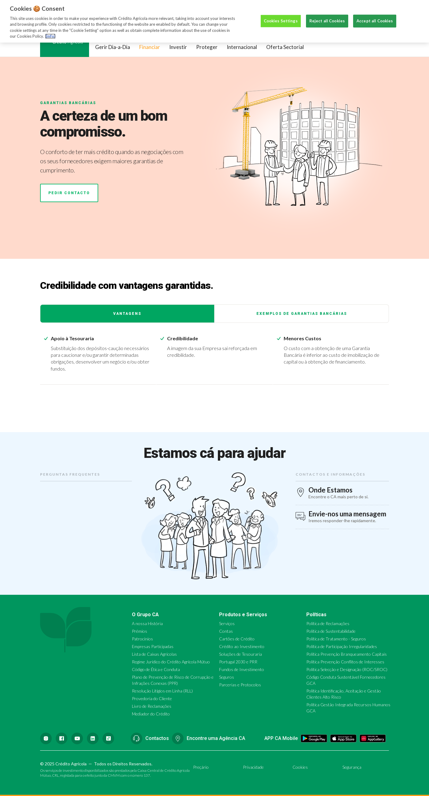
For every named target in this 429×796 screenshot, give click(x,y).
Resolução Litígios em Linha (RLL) (162, 690)
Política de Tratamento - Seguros (336, 638)
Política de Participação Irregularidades (341, 646)
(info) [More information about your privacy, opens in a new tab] (50, 29)
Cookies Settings (281, 14)
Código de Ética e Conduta (156, 669)
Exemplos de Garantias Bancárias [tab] (301, 313)
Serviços (227, 623)
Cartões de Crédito (237, 638)
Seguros (226, 677)
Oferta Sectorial (285, 47)
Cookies (300, 767)
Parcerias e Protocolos (240, 684)
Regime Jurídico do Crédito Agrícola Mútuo (171, 661)
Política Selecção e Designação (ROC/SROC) (346, 669)
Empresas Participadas (152, 646)
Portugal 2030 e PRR (238, 661)
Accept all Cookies (374, 14)
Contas (226, 631)
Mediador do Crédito (151, 713)
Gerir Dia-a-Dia (112, 47)
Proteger (207, 47)
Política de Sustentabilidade (331, 631)
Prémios (139, 631)
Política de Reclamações (327, 623)
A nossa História (147, 623)
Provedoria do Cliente (152, 698)
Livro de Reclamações (151, 706)
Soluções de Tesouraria (240, 654)
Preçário (201, 767)
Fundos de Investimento (241, 669)
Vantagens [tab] (127, 313)
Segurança (351, 767)
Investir (178, 47)
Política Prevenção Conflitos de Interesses (345, 661)
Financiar (149, 47)
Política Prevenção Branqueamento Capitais (346, 654)
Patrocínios (142, 638)
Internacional (242, 47)
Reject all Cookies (327, 14)
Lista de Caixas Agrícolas (154, 654)
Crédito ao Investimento (241, 646)
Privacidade (253, 767)
